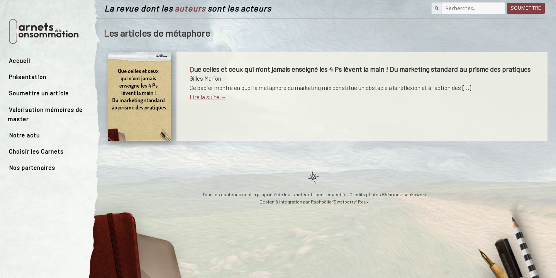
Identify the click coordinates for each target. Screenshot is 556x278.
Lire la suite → (208, 96)
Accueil (19, 60)
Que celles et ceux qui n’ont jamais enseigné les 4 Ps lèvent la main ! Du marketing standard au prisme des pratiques (360, 69)
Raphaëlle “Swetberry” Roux (340, 201)
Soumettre (526, 8)
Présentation (27, 76)
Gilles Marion (205, 78)
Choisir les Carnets (36, 151)
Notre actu (24, 135)
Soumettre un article (39, 93)
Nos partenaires (32, 167)
